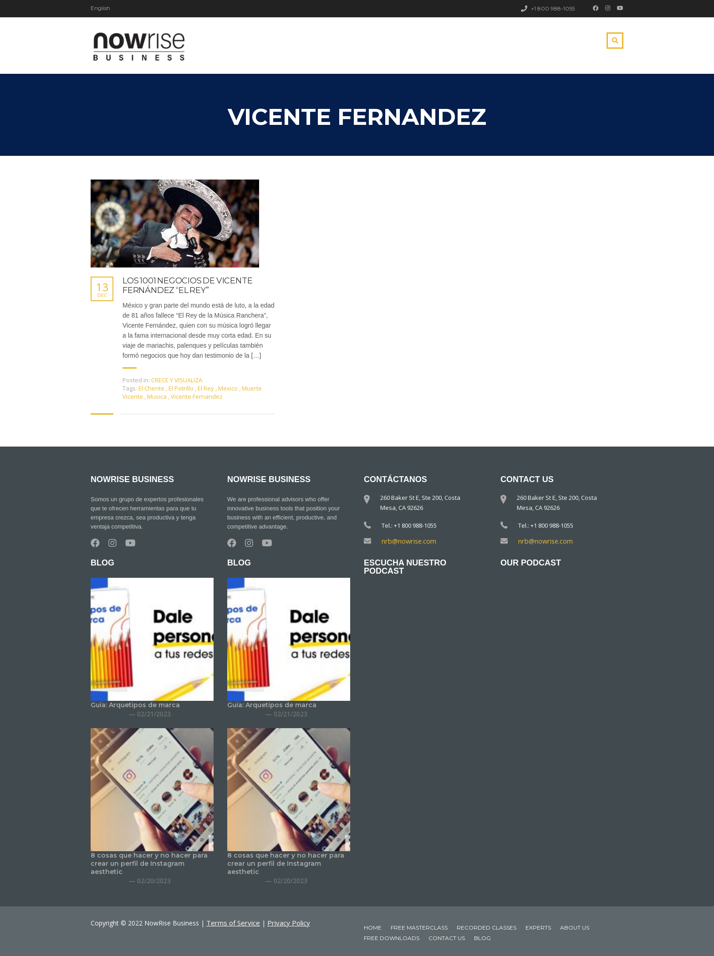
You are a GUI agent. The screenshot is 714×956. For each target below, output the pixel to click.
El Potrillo (181, 388)
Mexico (228, 388)
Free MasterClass (419, 927)
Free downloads (391, 937)
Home (373, 927)
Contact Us (446, 937)
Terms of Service (231, 922)
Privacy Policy (284, 922)
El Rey (206, 388)
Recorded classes (486, 927)
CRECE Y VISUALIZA (176, 380)
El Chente (152, 388)
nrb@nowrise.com (407, 541)
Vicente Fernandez (197, 396)
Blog (482, 937)
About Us (574, 927)
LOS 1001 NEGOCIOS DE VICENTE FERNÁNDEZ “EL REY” (187, 286)
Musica (157, 396)
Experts (538, 927)
